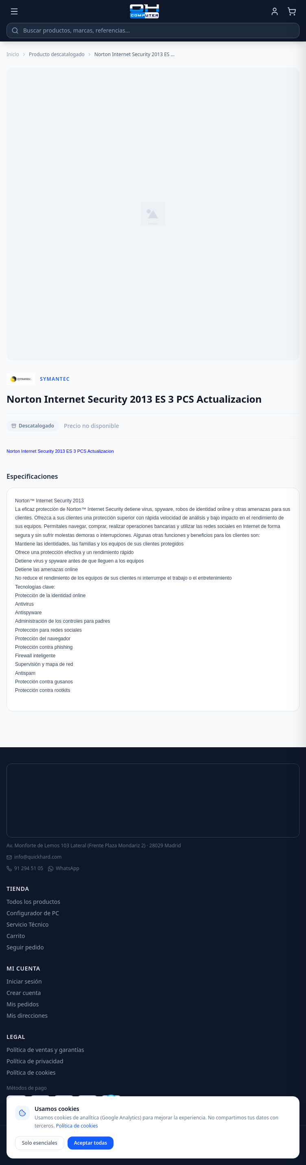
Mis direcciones (27, 1015)
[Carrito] (291, 11)
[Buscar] (15, 30)
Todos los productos (33, 901)
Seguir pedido (25, 947)
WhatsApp (63, 868)
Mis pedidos (23, 1004)
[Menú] (14, 11)
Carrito (16, 936)
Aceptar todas (90, 1142)
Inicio (13, 54)
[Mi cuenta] (274, 11)
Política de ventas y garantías (45, 1050)
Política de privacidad (35, 1061)
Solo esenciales (39, 1142)
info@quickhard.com (34, 857)
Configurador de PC (33, 913)
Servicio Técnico (27, 924)
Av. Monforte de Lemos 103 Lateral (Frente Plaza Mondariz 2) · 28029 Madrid (94, 845)
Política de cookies (31, 1072)
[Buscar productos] (153, 30)
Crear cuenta (24, 993)
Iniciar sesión (24, 981)
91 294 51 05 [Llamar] (25, 868)
